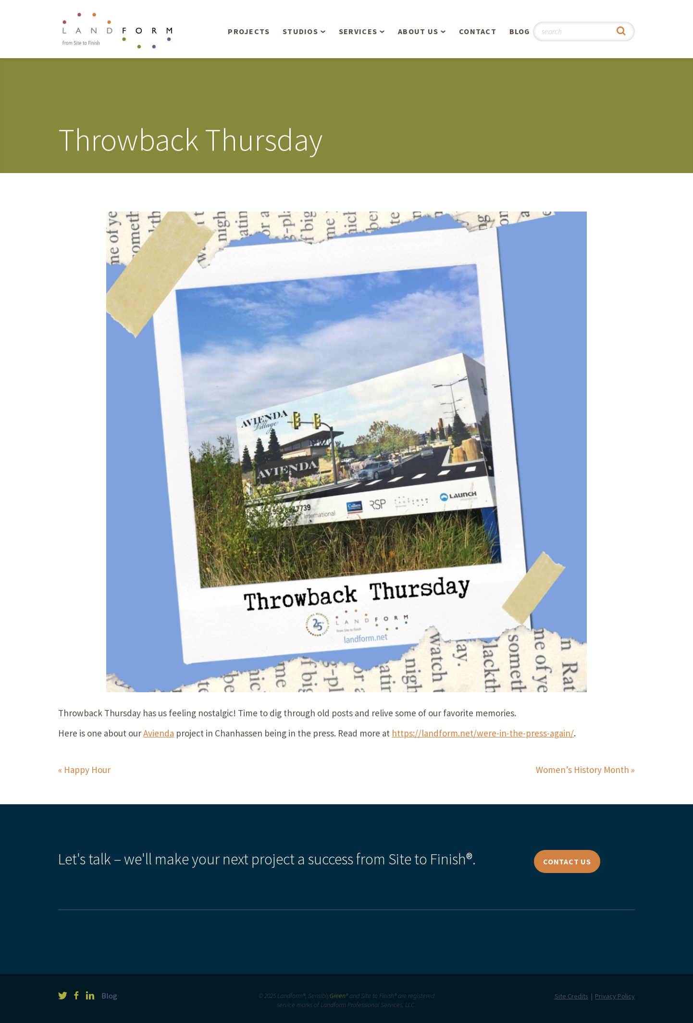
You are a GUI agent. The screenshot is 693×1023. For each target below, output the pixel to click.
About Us (418, 31)
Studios (300, 31)
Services (358, 31)
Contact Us (567, 861)
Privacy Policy (615, 996)
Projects (249, 31)
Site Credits (571, 996)
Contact (477, 31)
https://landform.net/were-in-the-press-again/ (483, 733)
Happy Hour (87, 769)
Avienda (158, 733)
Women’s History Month (582, 769)
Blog (519, 31)
